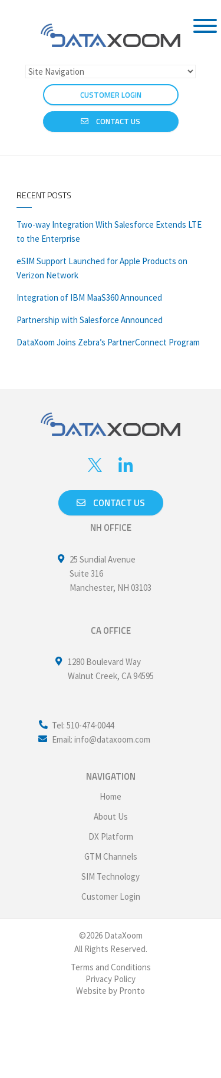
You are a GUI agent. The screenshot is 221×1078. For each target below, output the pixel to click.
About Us (111, 816)
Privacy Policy (110, 978)
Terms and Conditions (111, 967)
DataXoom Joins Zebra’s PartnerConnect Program (108, 342)
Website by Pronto (110, 990)
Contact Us (110, 121)
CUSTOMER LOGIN (110, 95)
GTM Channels (110, 856)
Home (110, 796)
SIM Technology (110, 876)
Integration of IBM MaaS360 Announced (89, 297)
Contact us (111, 503)
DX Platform (110, 836)
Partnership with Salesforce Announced (90, 319)
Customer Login (110, 896)
